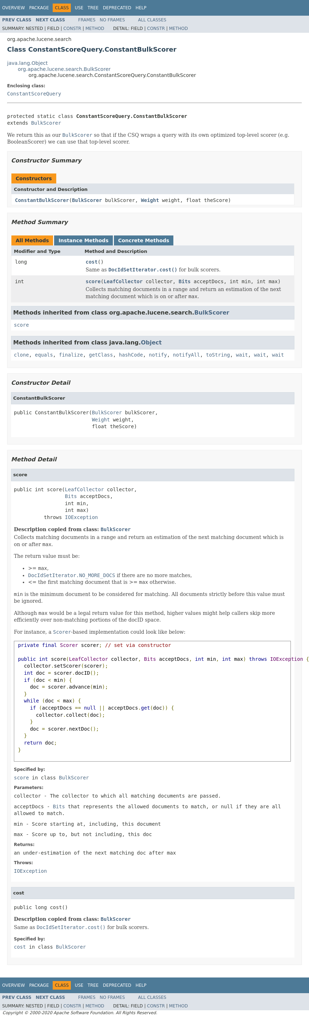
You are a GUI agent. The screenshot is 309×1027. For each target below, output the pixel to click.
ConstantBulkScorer (42, 200)
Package (39, 7)
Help (141, 7)
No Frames (112, 19)
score (93, 281)
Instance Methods (83, 240)
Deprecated (117, 7)
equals (44, 355)
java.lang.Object (27, 63)
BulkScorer (46, 123)
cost (92, 262)
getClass (101, 355)
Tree (93, 7)
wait (242, 355)
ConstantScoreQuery (34, 94)
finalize (71, 355)
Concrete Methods (143, 240)
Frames (87, 19)
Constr (72, 28)
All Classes (152, 19)
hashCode (131, 355)
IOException (81, 517)
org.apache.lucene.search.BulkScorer (64, 69)
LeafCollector (123, 281)
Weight (150, 200)
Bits (185, 281)
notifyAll (186, 355)
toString (218, 355)
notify (158, 355)
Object (151, 342)
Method (94, 28)
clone (21, 355)
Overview (13, 7)
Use (79, 7)
